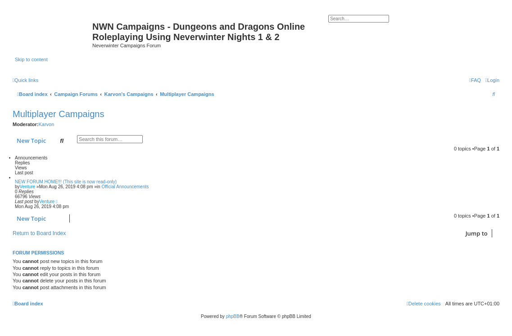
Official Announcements (125, 186)
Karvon (46, 124)
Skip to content (31, 59)
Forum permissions (38, 252)
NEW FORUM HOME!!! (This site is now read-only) (66, 181)
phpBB (233, 316)
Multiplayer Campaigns (58, 114)
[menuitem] (492, 80)
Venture (27, 186)
